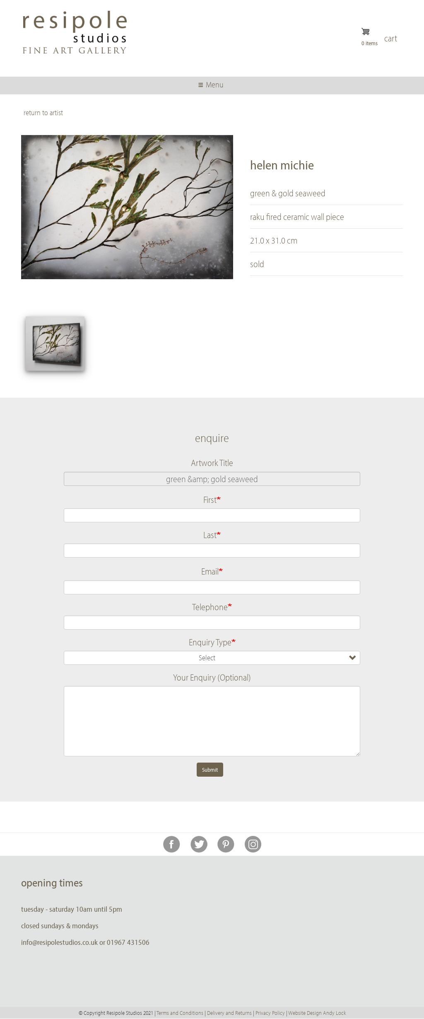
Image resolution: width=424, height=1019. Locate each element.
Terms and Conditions (180, 1013)
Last (210, 535)
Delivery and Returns (229, 1013)
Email (210, 571)
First (210, 499)
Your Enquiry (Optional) (212, 677)
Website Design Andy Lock (317, 1013)
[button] (55, 343)
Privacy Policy (270, 1013)
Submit (210, 769)
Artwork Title (212, 462)
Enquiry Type (210, 642)
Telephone (210, 607)
